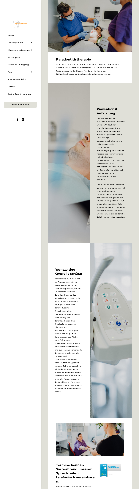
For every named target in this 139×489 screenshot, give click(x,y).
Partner (11, 86)
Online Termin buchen (19, 94)
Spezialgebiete (15, 42)
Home (11, 35)
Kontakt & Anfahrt (17, 79)
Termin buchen (20, 104)
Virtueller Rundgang (18, 64)
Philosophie (14, 57)
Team (10, 72)
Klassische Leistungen (19, 50)
